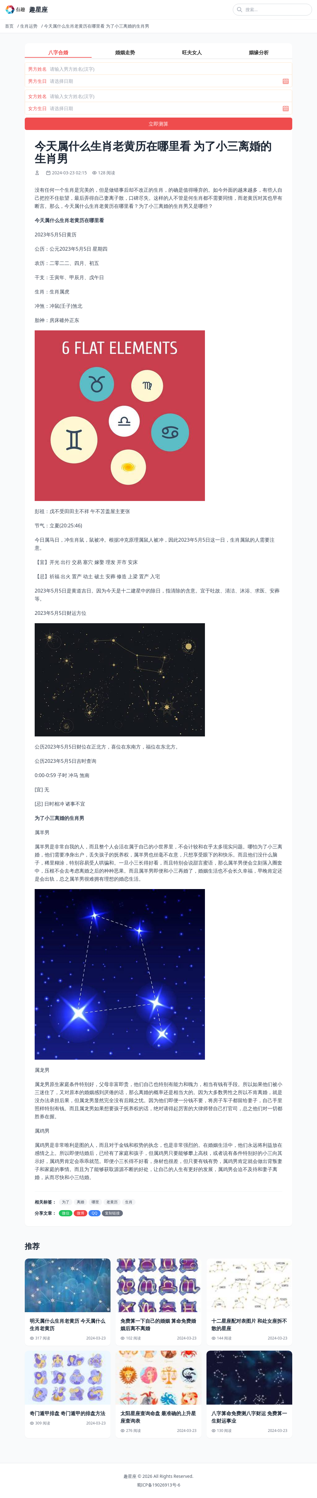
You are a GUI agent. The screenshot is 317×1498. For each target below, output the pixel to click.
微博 (80, 1213)
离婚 (80, 1202)
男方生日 (37, 81)
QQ (95, 1213)
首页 (9, 26)
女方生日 (37, 108)
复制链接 (112, 1213)
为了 (65, 1202)
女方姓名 (37, 96)
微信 (65, 1213)
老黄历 (112, 1202)
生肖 (128, 1202)
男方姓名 (37, 69)
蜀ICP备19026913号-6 (158, 1485)
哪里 (95, 1202)
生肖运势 (28, 26)
